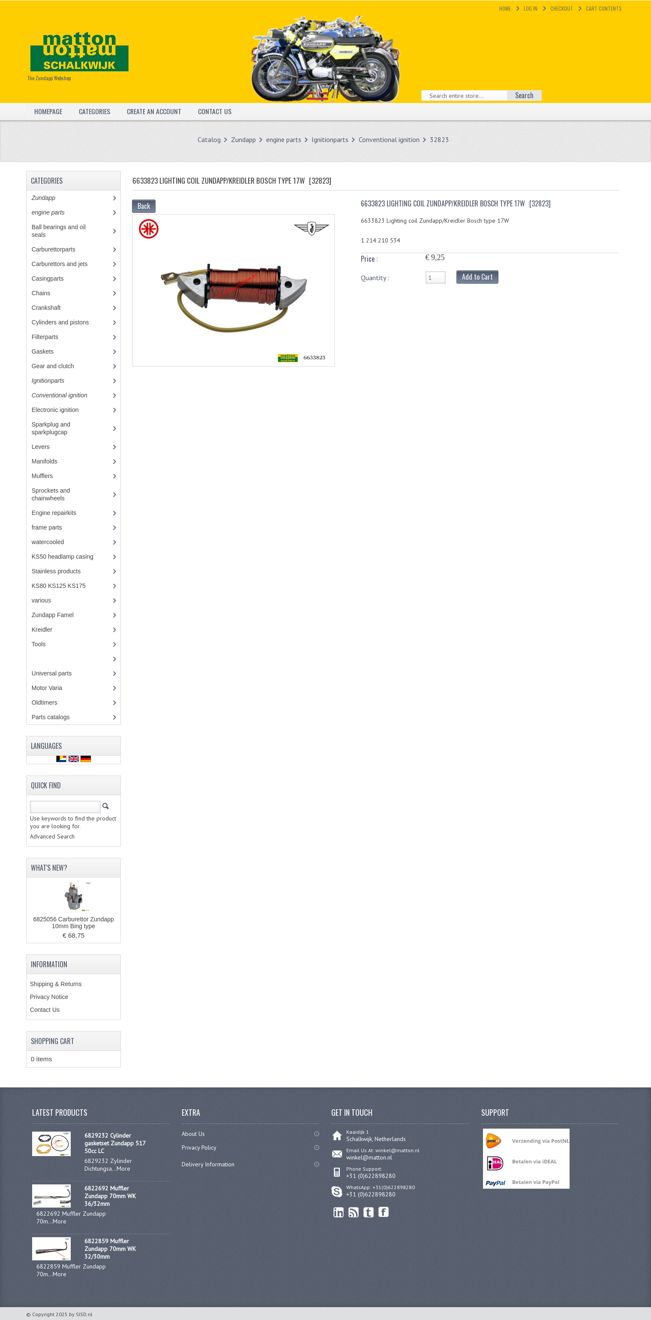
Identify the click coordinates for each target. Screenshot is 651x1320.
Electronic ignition (61, 409)
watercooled (54, 542)
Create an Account (154, 111)
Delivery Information (208, 1164)
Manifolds (51, 461)
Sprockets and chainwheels (54, 494)
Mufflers (50, 475)
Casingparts (54, 278)
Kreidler (50, 629)
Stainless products (64, 571)
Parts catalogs (57, 717)
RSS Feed (353, 1212)
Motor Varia (55, 687)
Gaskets (49, 351)
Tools (43, 644)
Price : (369, 259)
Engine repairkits (60, 512)
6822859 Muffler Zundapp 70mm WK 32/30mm (110, 1248)
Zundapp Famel (59, 615)
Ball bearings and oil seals (59, 231)
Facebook (383, 1212)
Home (505, 8)
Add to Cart (477, 277)
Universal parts (59, 673)
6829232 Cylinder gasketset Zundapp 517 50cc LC (114, 1143)
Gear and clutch (59, 366)
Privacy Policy (199, 1147)
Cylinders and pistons (67, 322)
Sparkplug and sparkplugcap (56, 428)
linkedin (338, 1212)
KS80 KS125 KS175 (67, 585)
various (46, 600)
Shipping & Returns (56, 984)
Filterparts (51, 336)
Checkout (561, 8)
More (123, 1168)
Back (144, 206)
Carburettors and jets (66, 263)
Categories (95, 111)
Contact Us (215, 111)
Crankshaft (52, 307)
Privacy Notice (49, 996)
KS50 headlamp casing (69, 556)
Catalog (209, 139)
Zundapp (243, 139)
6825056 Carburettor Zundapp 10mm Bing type (73, 922)
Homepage (48, 111)
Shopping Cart (52, 1041)
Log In (530, 8)
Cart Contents (604, 8)
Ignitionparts (330, 139)
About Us (193, 1134)
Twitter (368, 1212)
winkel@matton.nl (369, 1157)
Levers (47, 446)
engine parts (283, 139)
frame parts (56, 527)
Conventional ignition (389, 139)
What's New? (49, 868)
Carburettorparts (58, 249)
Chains (47, 293)
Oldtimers (51, 702)
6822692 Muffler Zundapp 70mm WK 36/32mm (110, 1196)
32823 (439, 139)
